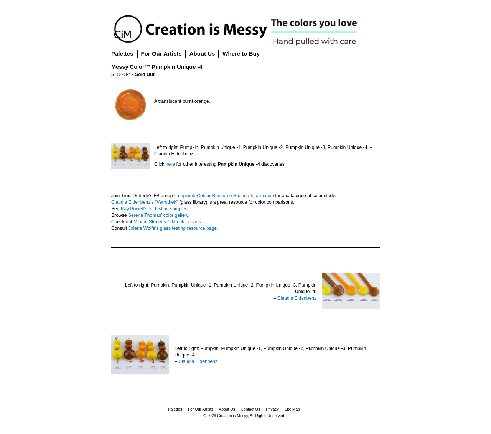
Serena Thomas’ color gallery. (158, 215)
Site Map (292, 409)
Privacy (272, 409)
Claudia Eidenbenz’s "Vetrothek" (144, 202)
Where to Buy (241, 53)
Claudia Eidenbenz (296, 298)
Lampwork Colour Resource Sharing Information (224, 195)
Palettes (122, 53)
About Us (202, 53)
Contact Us (250, 409)
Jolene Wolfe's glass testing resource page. (173, 228)
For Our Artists (161, 53)
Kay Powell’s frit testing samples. (155, 208)
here (170, 164)
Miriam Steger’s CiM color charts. (167, 221)
